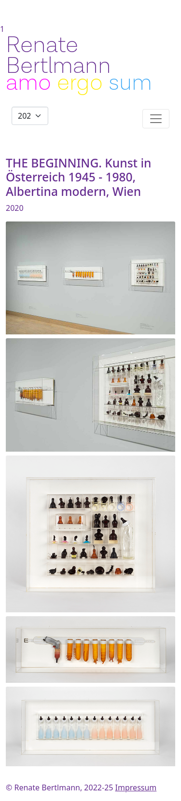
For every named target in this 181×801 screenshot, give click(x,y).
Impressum (136, 787)
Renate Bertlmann (58, 55)
